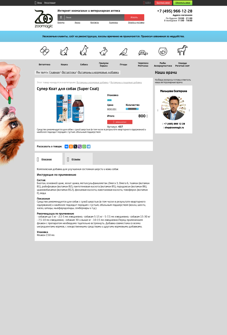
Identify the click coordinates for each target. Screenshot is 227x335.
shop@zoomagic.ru (173, 127)
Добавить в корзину (127, 124)
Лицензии (113, 23)
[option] (173, 109)
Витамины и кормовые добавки (93, 82)
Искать (134, 17)
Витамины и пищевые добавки (129, 82)
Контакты (94, 23)
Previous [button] (158, 110)
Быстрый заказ (163, 3)
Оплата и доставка (136, 23)
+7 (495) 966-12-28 (174, 11)
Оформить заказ (182, 3)
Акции (77, 23)
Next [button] (189, 110)
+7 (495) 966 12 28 (173, 124)
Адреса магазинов (182, 15)
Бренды (61, 23)
